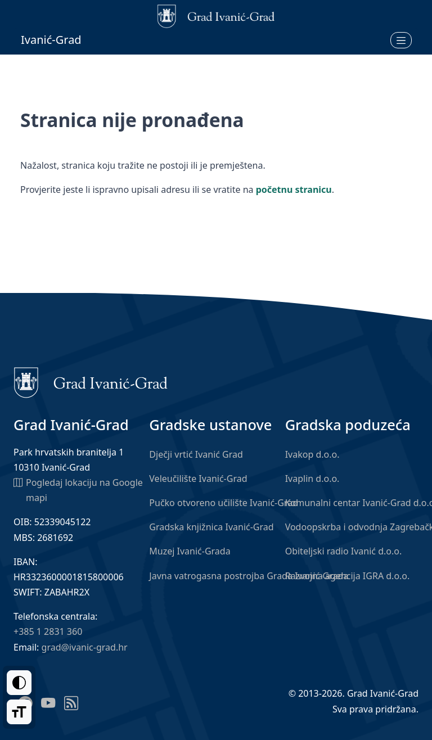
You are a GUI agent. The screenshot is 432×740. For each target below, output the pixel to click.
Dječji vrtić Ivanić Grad (196, 454)
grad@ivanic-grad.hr (85, 647)
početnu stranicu (294, 189)
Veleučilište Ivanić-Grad (198, 478)
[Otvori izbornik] (401, 40)
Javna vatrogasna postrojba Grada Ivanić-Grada (248, 576)
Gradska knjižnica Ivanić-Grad (211, 527)
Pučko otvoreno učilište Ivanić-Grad (223, 503)
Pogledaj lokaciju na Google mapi (78, 489)
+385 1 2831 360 (48, 631)
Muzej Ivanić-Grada (189, 551)
